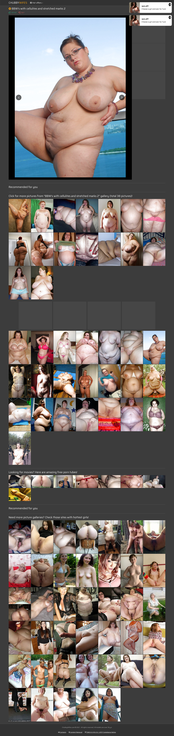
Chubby (18, 3)
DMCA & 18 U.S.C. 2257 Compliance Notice (100, 732)
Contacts (62, 732)
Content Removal (75, 732)
